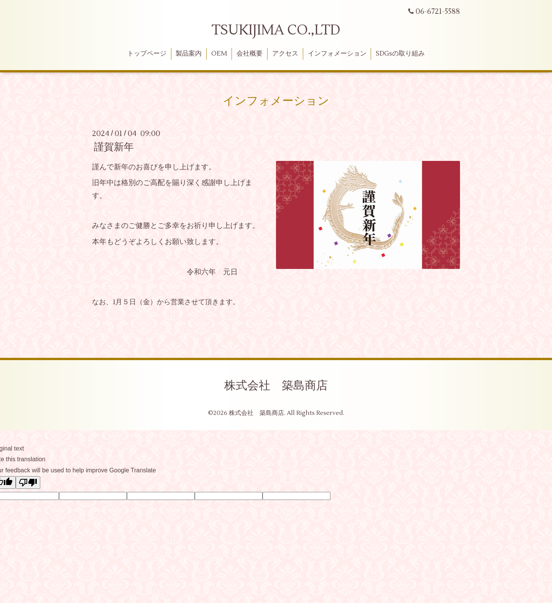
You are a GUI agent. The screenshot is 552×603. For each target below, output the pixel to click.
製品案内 (189, 53)
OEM (219, 53)
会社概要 (250, 53)
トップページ (146, 53)
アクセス (285, 53)
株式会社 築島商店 (276, 385)
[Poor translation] (28, 482)
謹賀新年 (114, 147)
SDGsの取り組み (400, 53)
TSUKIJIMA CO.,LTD (276, 30)
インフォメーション (337, 53)
